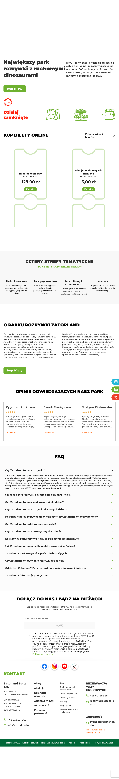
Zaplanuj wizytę (44, 733)
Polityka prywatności (103, 775)
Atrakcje (39, 720)
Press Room (84, 775)
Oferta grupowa (67, 730)
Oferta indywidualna (69, 726)
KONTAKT (14, 706)
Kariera (72, 775)
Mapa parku (65, 738)
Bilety (37, 716)
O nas (63, 716)
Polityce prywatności (43, 686)
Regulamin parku (57, 775)
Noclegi (63, 734)
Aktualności (41, 738)
